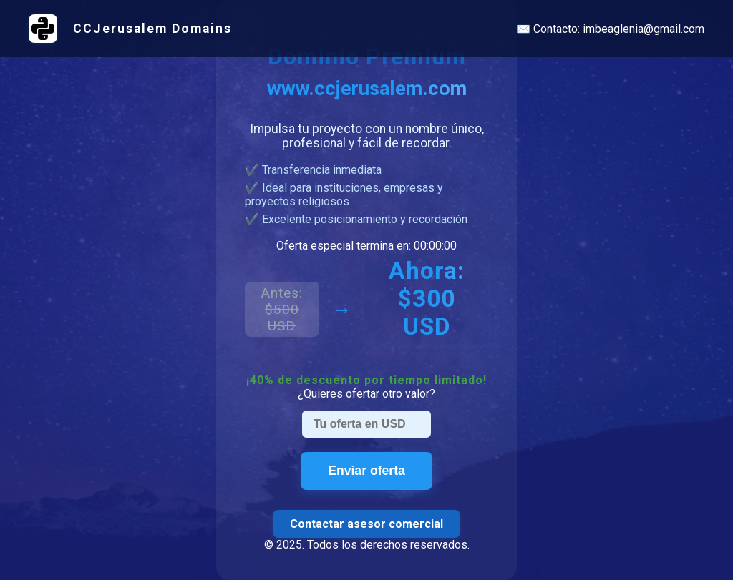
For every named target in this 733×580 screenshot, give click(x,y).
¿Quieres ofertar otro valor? (366, 393)
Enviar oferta (366, 470)
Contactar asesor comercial (366, 524)
